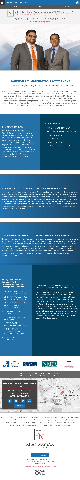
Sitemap (54, 466)
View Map (19, 406)
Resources (27, 466)
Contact (56, 375)
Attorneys (45, 373)
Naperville (27, 425)
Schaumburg (59, 425)
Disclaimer (46, 466)
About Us (33, 373)
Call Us (13, 7)
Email (40, 7)
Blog (31, 375)
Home (21, 373)
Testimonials (43, 375)
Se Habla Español (40, 21)
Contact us (69, 103)
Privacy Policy (36, 466)
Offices (66, 7)
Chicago (58, 423)
